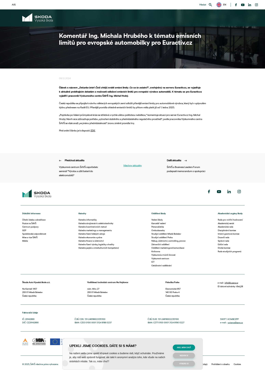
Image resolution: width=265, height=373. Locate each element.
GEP (24, 230)
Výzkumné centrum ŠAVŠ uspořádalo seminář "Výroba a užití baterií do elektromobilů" (78, 167)
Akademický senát (226, 223)
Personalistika (157, 226)
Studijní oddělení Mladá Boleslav (166, 234)
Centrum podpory (30, 226)
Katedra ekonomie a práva (90, 237)
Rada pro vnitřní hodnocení (230, 219)
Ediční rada (223, 244)
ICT (152, 262)
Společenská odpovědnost (34, 234)
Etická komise (224, 248)
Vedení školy (157, 219)
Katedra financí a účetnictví (91, 241)
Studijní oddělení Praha (162, 237)
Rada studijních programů (229, 251)
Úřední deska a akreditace (34, 219)
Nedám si (184, 356)
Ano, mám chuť (184, 347)
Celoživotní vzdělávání (161, 265)
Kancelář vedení (158, 223)
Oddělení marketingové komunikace (167, 248)
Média (25, 241)
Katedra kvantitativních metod (93, 226)
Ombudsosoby (158, 230)
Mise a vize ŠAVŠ (29, 237)
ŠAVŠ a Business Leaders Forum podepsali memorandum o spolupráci (186, 165)
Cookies (237, 364)
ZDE (93, 130)
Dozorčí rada (223, 237)
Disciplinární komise (227, 230)
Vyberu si (184, 364)
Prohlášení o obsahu (220, 364)
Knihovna (155, 251)
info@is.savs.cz (231, 283)
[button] (221, 5)
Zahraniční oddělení (160, 244)
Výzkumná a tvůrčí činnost (163, 255)
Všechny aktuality (132, 165)
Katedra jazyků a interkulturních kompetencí (99, 248)
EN (221, 4)
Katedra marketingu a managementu (95, 230)
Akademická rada (225, 226)
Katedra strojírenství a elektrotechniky (96, 223)
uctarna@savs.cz (235, 322)
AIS (14, 4)
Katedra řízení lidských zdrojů (92, 234)
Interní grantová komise (228, 234)
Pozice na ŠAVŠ (29, 223)
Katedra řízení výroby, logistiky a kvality (96, 244)
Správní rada (223, 241)
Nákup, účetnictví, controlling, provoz (168, 241)
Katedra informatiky (88, 219)
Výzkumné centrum (160, 258)
